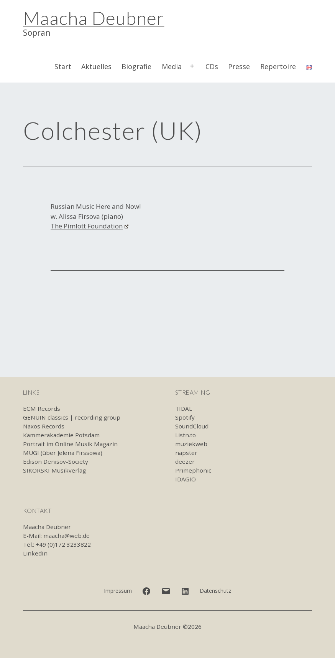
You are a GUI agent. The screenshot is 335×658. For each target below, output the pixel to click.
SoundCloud (192, 426)
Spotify (185, 417)
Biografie (136, 66)
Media (172, 66)
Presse (239, 66)
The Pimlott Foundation (89, 226)
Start (62, 66)
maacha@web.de (66, 535)
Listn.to (185, 435)
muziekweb (191, 444)
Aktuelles (96, 66)
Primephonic (193, 470)
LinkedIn (35, 553)
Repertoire (278, 66)
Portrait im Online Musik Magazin (70, 444)
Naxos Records (43, 426)
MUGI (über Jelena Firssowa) (62, 452)
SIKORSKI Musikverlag (54, 470)
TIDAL (183, 408)
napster (186, 452)
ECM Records (41, 408)
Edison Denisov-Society (55, 461)
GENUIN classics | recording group (71, 417)
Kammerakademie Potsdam (61, 435)
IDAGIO (185, 479)
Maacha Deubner (93, 18)
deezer (185, 461)
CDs (211, 66)
